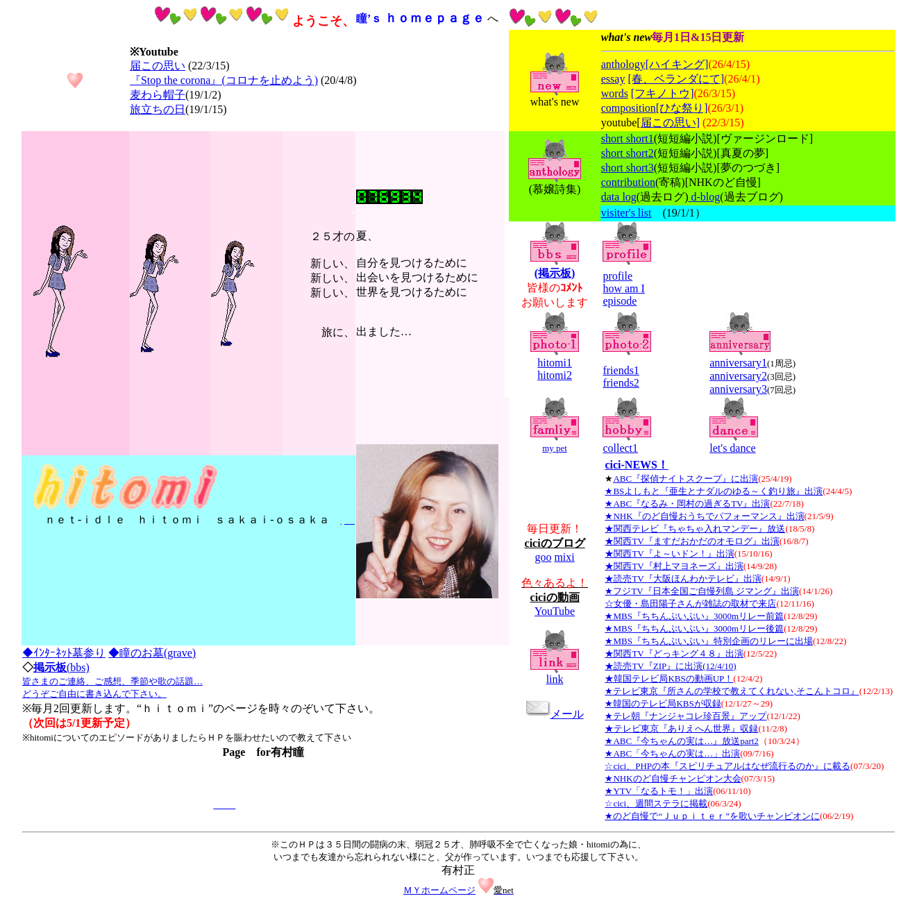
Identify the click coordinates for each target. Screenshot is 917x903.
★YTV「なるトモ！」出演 (659, 791)
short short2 (627, 153)
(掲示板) (555, 273)
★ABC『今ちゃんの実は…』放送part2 (681, 741)
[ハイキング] (677, 64)
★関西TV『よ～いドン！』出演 (669, 553)
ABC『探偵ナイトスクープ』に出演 (685, 478)
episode (620, 301)
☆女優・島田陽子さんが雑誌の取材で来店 (690, 603)
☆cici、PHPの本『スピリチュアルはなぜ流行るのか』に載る (727, 766)
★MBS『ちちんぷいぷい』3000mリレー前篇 (694, 616)
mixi (564, 557)
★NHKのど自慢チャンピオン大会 (673, 778)
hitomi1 (554, 363)
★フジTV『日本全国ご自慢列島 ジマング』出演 (702, 591)
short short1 (627, 138)
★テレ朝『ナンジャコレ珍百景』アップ (685, 716)
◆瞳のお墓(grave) (152, 653)
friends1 (621, 370)
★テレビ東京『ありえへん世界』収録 (681, 728)
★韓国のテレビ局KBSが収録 (663, 703)
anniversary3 (738, 389)
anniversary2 (738, 376)
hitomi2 (554, 375)
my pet (554, 448)
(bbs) (112, 680)
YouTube (555, 611)
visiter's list (626, 213)
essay (613, 79)
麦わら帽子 (157, 95)
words (614, 93)
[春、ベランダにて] (676, 79)
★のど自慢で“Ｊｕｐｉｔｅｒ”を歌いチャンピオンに (712, 816)
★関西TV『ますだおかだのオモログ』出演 (692, 541)
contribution (628, 182)
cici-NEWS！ (636, 465)
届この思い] (670, 122)
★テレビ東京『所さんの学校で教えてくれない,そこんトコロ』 (732, 691)
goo (543, 557)
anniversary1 (738, 363)
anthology (623, 64)
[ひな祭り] (682, 108)
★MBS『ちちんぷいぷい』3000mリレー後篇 (694, 628)
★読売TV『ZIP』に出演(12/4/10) (670, 666)
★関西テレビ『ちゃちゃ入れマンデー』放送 (695, 528)
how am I (623, 288)
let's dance (732, 448)
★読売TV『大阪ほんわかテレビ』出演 (683, 578)
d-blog (705, 197)
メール (555, 714)
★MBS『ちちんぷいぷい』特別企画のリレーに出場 (708, 641)
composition (628, 108)
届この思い (157, 65)
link (555, 679)
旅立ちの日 (157, 109)
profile (617, 276)
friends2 (621, 383)
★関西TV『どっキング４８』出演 (674, 653)
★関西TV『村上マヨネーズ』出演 (674, 566)
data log (619, 197)
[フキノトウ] (662, 93)
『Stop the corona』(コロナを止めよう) (224, 80)
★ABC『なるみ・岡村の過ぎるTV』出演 (687, 503)
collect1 (620, 448)
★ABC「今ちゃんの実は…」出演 (672, 753)
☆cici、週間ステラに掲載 (656, 803)
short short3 (627, 168)
